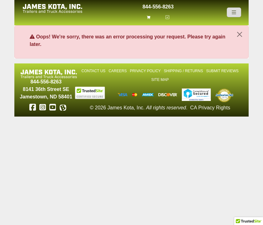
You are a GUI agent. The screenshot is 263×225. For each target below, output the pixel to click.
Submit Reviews (222, 71)
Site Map (160, 80)
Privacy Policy (145, 71)
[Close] (239, 34)
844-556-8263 (158, 6)
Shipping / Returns (183, 71)
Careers (118, 71)
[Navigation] (234, 12)
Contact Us (94, 71)
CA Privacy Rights (210, 107)
